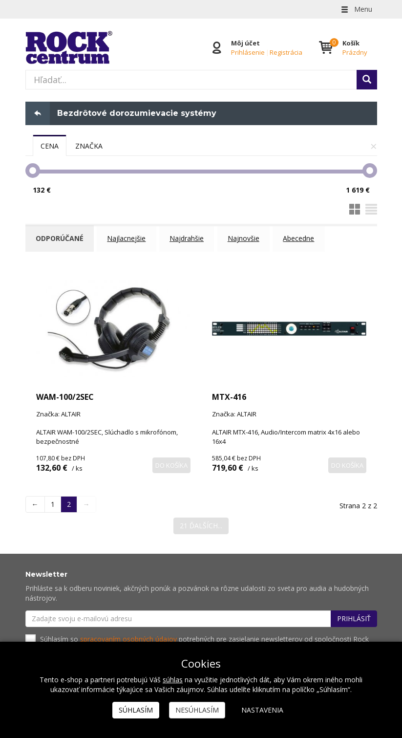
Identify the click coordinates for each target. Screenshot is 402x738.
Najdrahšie (189, 238)
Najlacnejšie (128, 238)
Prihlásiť (354, 616)
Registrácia (286, 52)
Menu (356, 9)
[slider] (32, 170)
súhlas (173, 679)
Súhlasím (136, 710)
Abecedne (302, 238)
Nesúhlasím (197, 710)
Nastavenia (262, 710)
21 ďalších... (201, 523)
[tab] (49, 145)
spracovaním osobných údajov (128, 636)
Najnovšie (246, 238)
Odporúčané (61, 238)
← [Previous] (35, 502)
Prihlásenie (248, 52)
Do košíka (171, 462)
